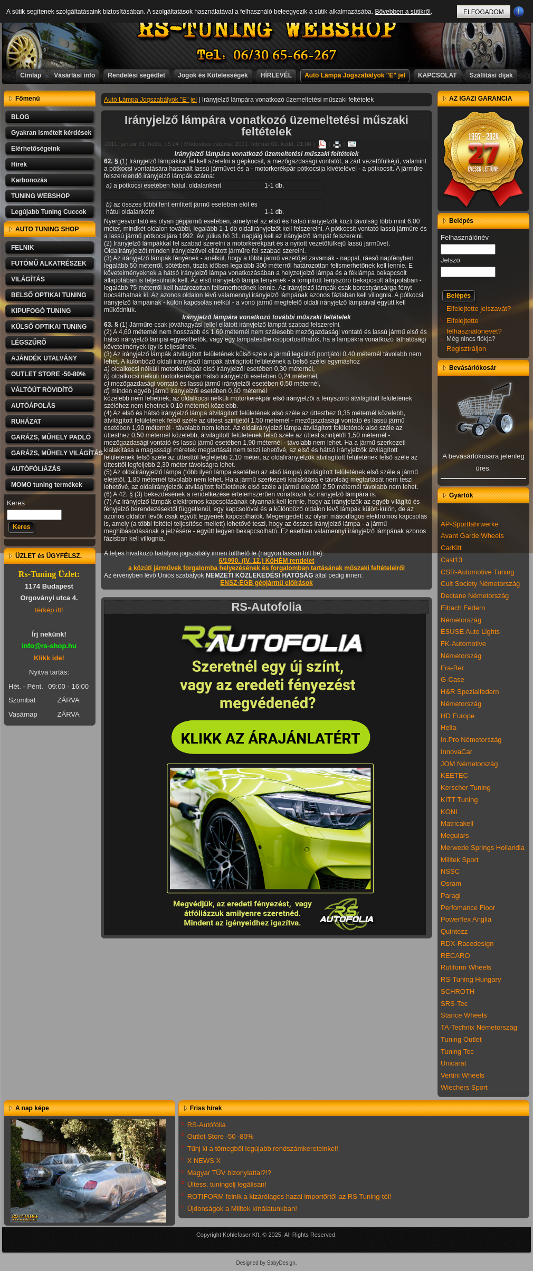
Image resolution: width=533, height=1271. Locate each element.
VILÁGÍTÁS (28, 279)
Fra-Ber (452, 668)
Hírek (19, 164)
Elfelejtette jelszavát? (478, 308)
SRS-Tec (454, 1004)
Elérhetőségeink (35, 148)
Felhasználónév (465, 237)
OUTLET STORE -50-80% (48, 374)
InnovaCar (456, 752)
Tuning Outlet (461, 1039)
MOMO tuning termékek (46, 484)
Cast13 (451, 560)
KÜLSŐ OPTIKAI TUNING (49, 326)
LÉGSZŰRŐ (28, 342)
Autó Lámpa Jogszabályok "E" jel (354, 75)
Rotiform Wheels (466, 967)
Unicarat (453, 1063)
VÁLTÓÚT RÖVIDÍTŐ (42, 390)
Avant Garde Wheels (472, 536)
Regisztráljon (466, 349)
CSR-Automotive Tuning (477, 572)
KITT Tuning (459, 800)
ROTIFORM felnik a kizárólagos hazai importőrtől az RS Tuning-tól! (289, 1196)
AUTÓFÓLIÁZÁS (36, 469)
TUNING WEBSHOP (40, 196)
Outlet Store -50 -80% (220, 1136)
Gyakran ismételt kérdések (51, 132)
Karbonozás (29, 180)
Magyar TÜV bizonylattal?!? (229, 1173)
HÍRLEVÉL (276, 75)
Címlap (30, 75)
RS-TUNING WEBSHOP (267, 29)
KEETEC (454, 775)
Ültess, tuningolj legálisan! (226, 1184)
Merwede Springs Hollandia (483, 848)
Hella (448, 727)
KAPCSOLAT (437, 75)
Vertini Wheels (462, 1075)
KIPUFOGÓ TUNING (41, 311)
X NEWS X (204, 1161)
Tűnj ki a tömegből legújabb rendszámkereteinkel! (262, 1148)
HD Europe (457, 716)
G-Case (452, 679)
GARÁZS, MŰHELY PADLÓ (51, 437)
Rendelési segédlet (136, 75)
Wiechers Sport (464, 1087)
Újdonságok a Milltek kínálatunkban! (242, 1209)
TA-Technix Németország (479, 1027)
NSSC (450, 871)
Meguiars (455, 835)
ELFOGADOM (483, 12)
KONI (449, 812)
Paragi (451, 896)
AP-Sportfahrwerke (470, 524)
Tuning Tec (457, 1051)
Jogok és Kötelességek (213, 75)
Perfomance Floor (468, 908)
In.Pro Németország (471, 740)
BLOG (20, 117)
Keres (16, 503)
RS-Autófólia (206, 1125)
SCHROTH (457, 991)
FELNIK (22, 247)
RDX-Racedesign (467, 943)
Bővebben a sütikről (402, 11)
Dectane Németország (475, 596)
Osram (451, 883)
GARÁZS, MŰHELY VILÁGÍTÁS (53, 453)
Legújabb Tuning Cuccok (48, 212)
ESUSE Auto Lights (470, 632)
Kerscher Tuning (466, 787)
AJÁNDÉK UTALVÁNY (44, 358)
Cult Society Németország (480, 584)
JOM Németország (469, 764)
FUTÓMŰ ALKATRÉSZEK (49, 263)
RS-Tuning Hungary (471, 979)
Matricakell (457, 823)
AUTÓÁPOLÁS (33, 405)
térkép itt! (49, 610)
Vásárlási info (74, 75)
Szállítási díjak (491, 75)
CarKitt (451, 548)
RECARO (455, 956)
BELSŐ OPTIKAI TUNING (49, 295)
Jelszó (450, 260)
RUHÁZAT (26, 421)
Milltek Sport (460, 860)
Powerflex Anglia (466, 919)
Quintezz (454, 931)
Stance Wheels (464, 1015)
